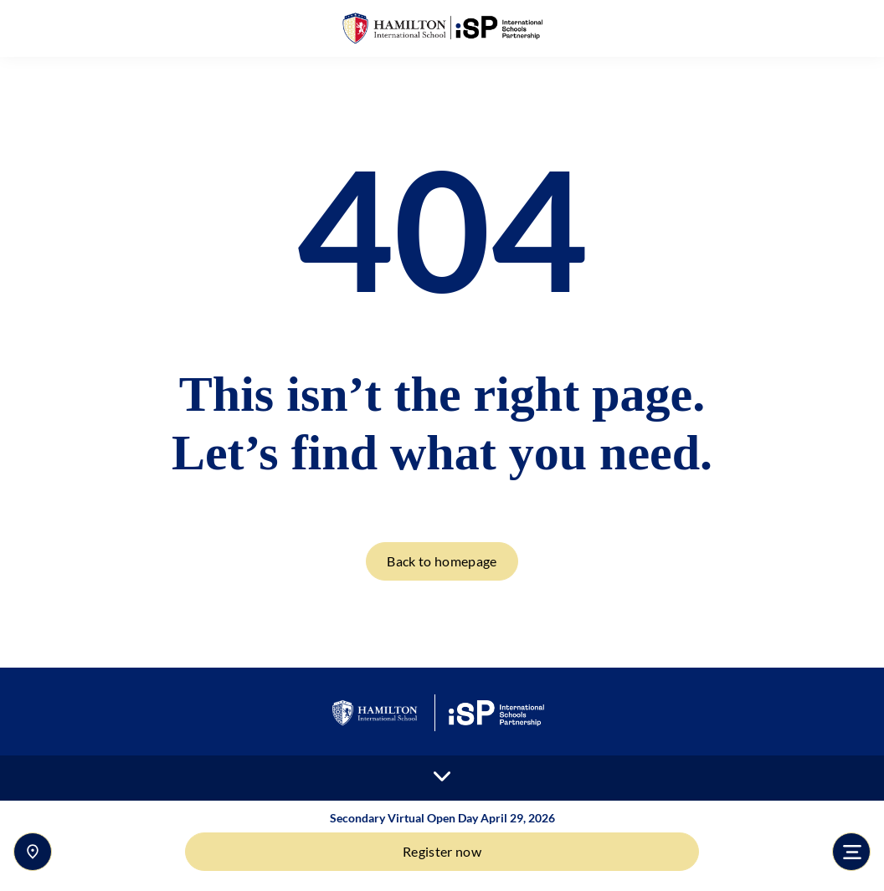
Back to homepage (441, 561)
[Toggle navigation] (851, 851)
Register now (442, 851)
